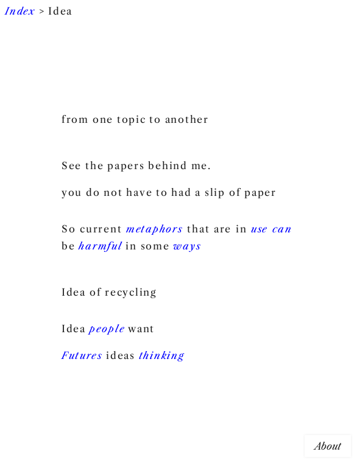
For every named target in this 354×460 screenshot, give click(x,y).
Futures (82, 355)
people (108, 328)
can (282, 229)
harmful (100, 246)
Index (20, 11)
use (259, 229)
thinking (162, 355)
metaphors (154, 229)
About (327, 446)
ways (187, 246)
